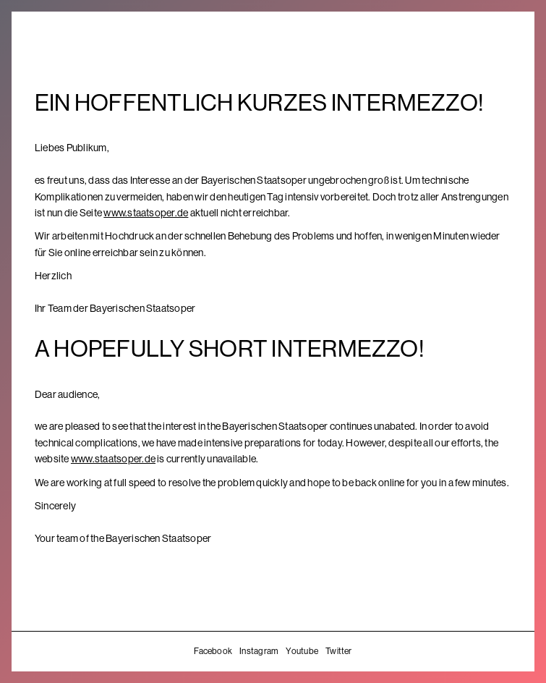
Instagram (258, 651)
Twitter (338, 651)
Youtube (302, 651)
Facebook (213, 651)
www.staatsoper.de (145, 213)
